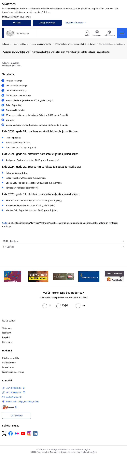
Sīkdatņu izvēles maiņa (13, 372)
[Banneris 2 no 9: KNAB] (38, 276)
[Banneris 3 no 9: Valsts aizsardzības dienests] (63, 276)
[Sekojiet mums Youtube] (23, 433)
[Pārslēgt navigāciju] (122, 33)
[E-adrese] (8, 407)
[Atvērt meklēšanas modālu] (87, 33)
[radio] (46, 305)
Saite (4, 223)
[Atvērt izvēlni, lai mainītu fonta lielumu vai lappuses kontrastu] (109, 33)
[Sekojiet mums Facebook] (10, 433)
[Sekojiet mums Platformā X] (4, 433)
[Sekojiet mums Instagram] (29, 433)
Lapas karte (8, 367)
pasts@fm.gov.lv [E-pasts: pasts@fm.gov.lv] (14, 397)
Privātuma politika (10, 358)
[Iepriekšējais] (6, 276)
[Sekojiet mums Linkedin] (35, 433)
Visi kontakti (17, 415)
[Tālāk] (120, 276)
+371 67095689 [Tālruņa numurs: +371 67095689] (13, 388)
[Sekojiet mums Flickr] (17, 433)
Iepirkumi (6, 332)
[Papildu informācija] (24, 388)
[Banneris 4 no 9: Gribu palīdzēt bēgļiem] (88, 276)
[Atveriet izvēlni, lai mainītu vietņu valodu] (97, 33)
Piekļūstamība (9, 362)
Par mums (7, 342)
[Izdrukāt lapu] (63, 241)
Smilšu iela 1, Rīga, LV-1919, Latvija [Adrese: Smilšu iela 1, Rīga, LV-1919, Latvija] (22, 401)
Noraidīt (16, 22)
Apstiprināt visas (47, 22)
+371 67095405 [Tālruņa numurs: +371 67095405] (13, 392)
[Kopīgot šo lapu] (63, 247)
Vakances (6, 328)
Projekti (6, 337)
